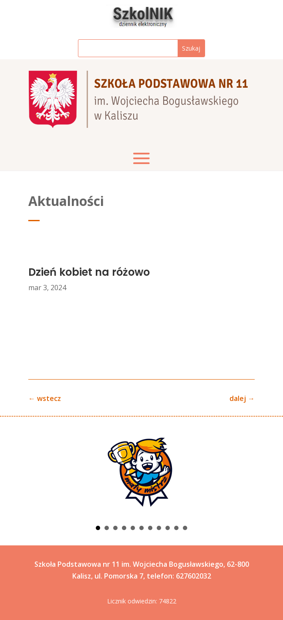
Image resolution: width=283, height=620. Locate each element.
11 (185, 528)
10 (176, 528)
